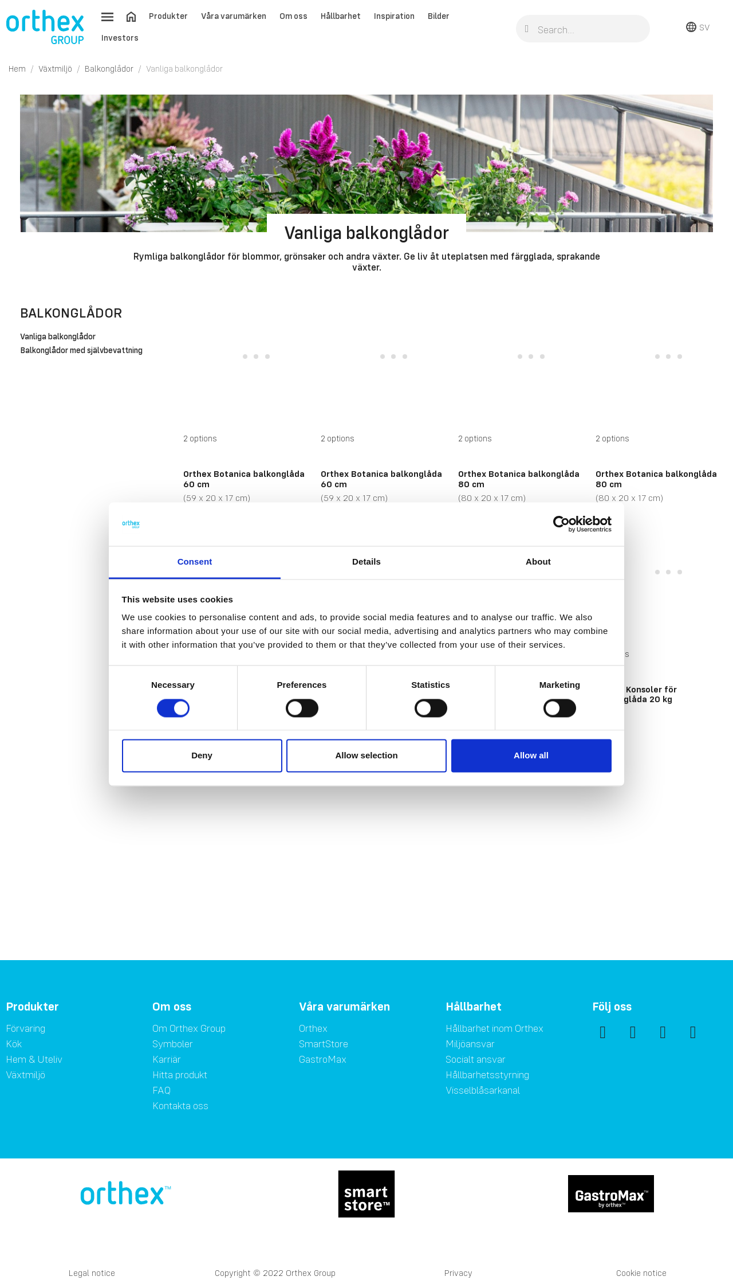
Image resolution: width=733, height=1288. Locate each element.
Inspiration (394, 15)
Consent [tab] (195, 562)
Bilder (439, 15)
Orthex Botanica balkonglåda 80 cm (519, 479)
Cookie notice (641, 1272)
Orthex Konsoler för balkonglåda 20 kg (636, 694)
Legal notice (92, 1272)
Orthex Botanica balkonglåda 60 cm (244, 479)
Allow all (531, 756)
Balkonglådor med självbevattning (81, 350)
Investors (120, 37)
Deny (201, 756)
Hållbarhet (341, 15)
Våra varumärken (233, 15)
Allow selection (366, 756)
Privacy (458, 1272)
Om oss (293, 15)
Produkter (168, 15)
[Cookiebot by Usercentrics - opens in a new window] (561, 524)
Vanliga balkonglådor (58, 337)
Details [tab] (366, 562)
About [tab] (538, 562)
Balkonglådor (71, 312)
